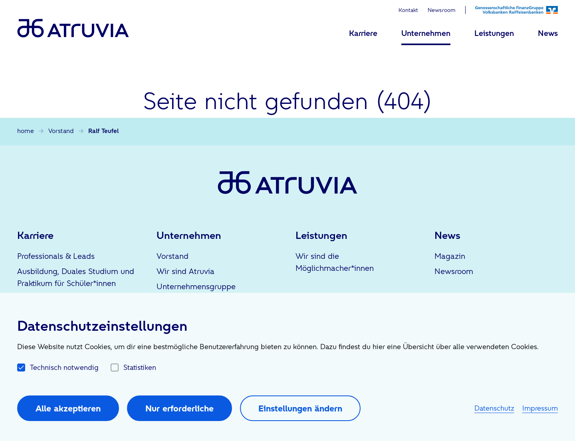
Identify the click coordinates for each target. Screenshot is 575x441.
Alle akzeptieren (68, 408)
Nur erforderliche (179, 408)
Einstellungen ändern (300, 408)
